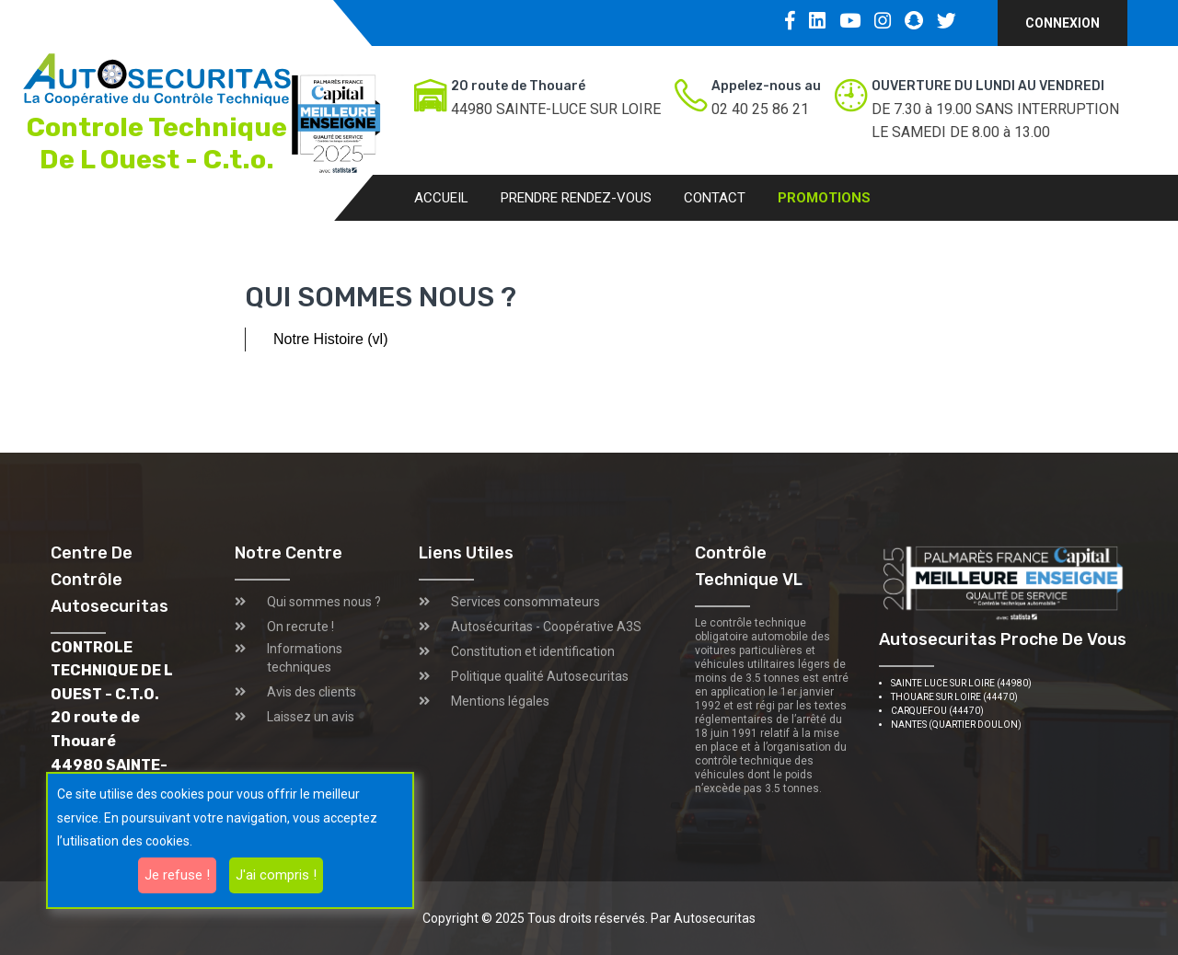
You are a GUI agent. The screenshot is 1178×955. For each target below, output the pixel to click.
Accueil (441, 198)
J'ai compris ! (276, 875)
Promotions (824, 198)
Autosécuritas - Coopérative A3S (546, 626)
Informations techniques (304, 657)
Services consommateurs (525, 601)
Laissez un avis (310, 716)
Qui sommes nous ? (324, 601)
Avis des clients (311, 692)
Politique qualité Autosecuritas (540, 676)
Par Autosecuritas (703, 918)
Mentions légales (500, 701)
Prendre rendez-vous (576, 198)
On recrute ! (300, 626)
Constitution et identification (533, 651)
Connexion (1062, 23)
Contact (714, 198)
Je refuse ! (177, 875)
